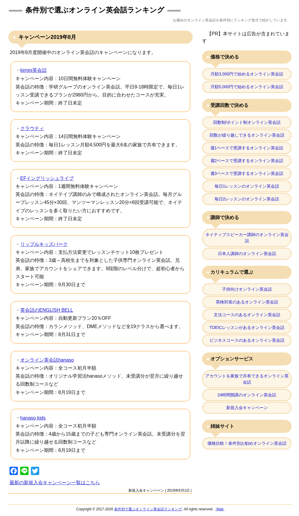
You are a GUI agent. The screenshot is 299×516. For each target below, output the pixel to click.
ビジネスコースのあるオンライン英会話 (247, 340)
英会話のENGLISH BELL (46, 310)
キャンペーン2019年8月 (46, 37)
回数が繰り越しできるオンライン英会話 (247, 135)
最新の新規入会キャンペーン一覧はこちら (55, 482)
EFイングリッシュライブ (47, 178)
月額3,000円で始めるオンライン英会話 (246, 74)
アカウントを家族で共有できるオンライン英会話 (247, 378)
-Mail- (219, 509)
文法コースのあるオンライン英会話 (247, 314)
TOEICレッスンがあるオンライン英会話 (246, 327)
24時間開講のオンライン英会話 (247, 394)
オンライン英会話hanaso (47, 360)
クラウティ (32, 128)
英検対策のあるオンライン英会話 (247, 302)
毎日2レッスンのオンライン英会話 (247, 199)
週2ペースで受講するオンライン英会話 (247, 160)
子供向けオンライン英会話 (247, 289)
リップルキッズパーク (44, 244)
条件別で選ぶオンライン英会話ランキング (94, 10)
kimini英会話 (33, 70)
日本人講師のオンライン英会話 (247, 253)
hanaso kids (32, 417)
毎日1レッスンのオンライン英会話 (247, 186)
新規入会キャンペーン (146, 490)
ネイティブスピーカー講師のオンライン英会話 (247, 237)
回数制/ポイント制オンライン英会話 (247, 122)
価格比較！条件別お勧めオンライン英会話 (247, 443)
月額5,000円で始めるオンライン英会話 (246, 86)
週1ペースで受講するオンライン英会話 (247, 147)
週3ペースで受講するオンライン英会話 (247, 173)
